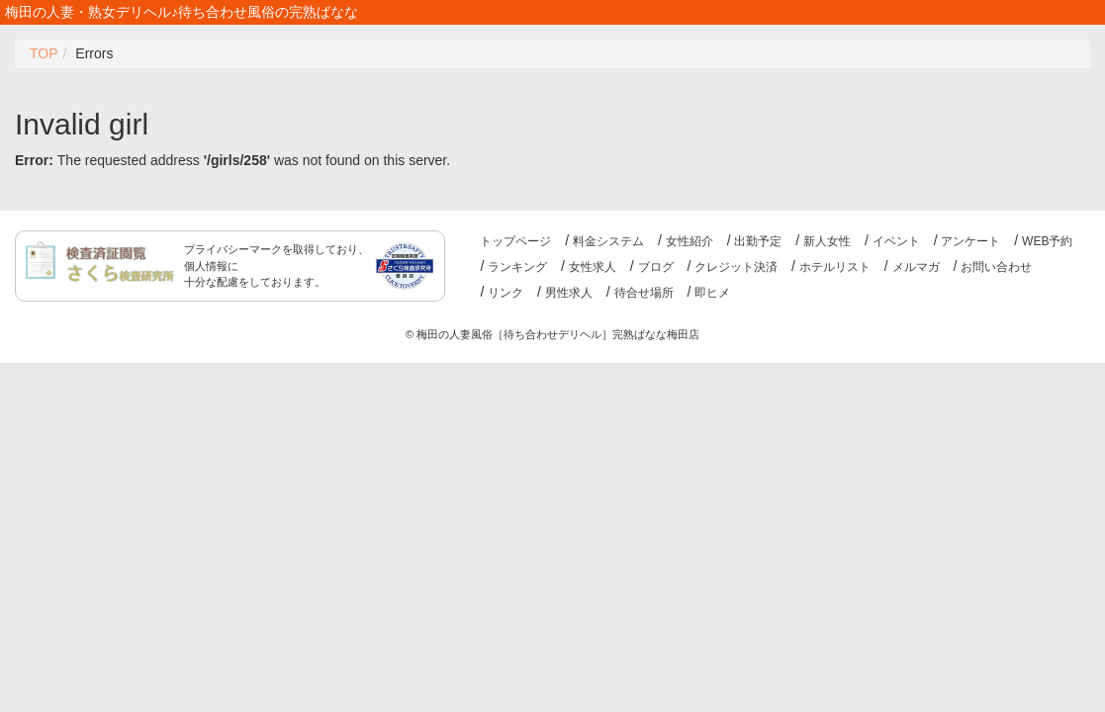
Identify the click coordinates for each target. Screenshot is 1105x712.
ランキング (517, 267)
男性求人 (569, 293)
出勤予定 (758, 241)
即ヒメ (712, 293)
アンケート (970, 241)
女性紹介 (689, 241)
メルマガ (916, 267)
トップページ (515, 241)
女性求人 (592, 267)
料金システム (608, 241)
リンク (505, 293)
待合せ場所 (644, 293)
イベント (896, 241)
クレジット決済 (736, 267)
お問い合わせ (996, 267)
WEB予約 (1047, 241)
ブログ (656, 267)
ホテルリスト (835, 267)
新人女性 (827, 241)
